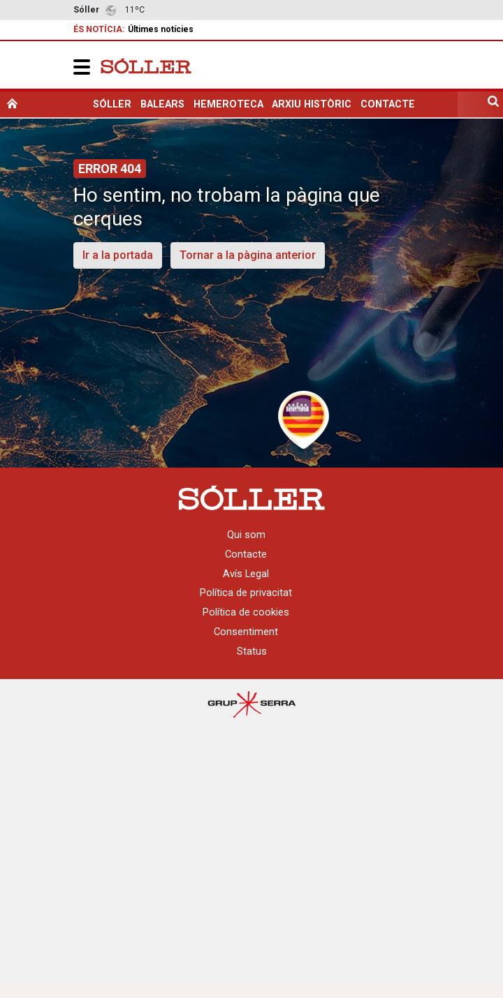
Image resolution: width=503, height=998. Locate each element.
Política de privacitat (246, 592)
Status (252, 651)
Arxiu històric (311, 104)
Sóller (112, 104)
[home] (12, 104)
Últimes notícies (161, 29)
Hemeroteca (228, 104)
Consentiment (246, 631)
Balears (162, 104)
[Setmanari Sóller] (146, 65)
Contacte (387, 104)
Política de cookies (246, 612)
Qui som (246, 534)
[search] (493, 104)
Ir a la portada (117, 255)
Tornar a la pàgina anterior (248, 255)
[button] (81, 66)
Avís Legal (246, 573)
